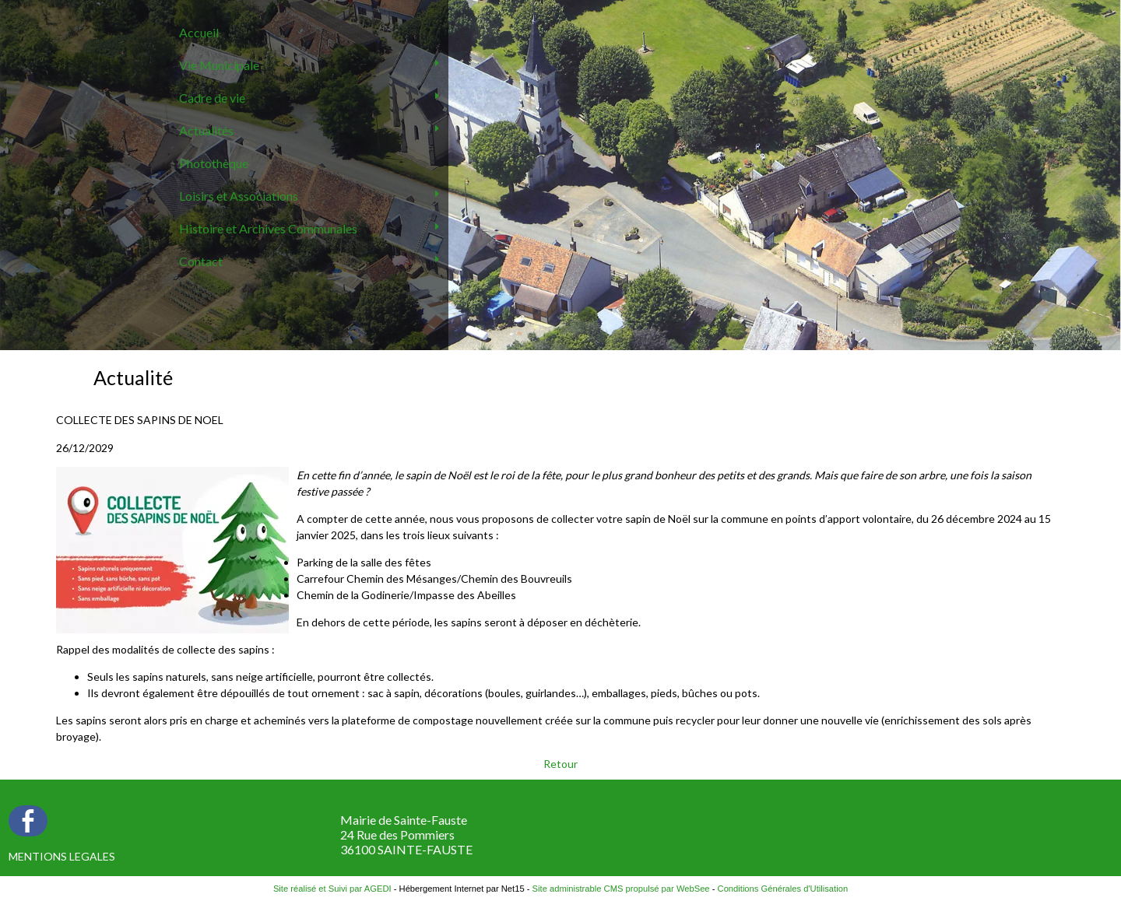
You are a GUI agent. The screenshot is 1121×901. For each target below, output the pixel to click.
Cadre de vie (212, 97)
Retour (560, 763)
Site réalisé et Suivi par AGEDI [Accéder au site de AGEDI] (332, 888)
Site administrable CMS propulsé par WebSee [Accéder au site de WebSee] (621, 888)
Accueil (199, 32)
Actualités (206, 130)
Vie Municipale (219, 65)
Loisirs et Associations (238, 195)
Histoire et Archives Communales (268, 228)
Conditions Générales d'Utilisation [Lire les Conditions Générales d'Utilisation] (783, 888)
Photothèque (213, 163)
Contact (201, 261)
